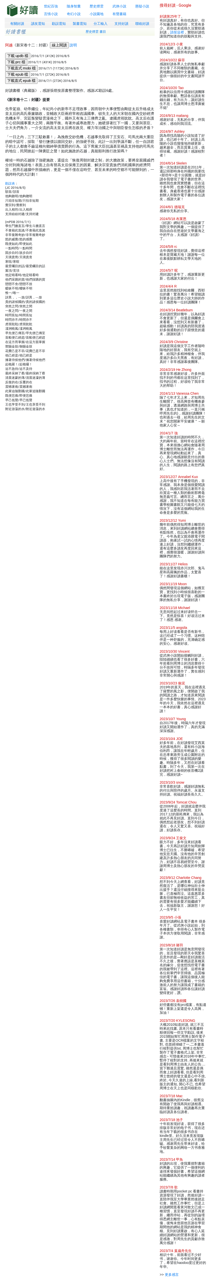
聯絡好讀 (142, 24)
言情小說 (51, 14)
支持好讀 (121, 24)
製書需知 (80, 24)
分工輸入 (100, 24)
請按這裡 (177, 32)
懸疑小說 (142, 6)
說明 (73, 45)
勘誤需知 (59, 24)
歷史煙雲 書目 (96, 31)
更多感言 (172, 1275)
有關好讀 (17, 24)
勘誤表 (10, 183)
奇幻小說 (74, 14)
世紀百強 (51, 6)
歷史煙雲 (97, 6)
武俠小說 (119, 6)
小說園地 (97, 14)
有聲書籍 (119, 14)
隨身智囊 (74, 6)
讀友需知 (38, 24)
